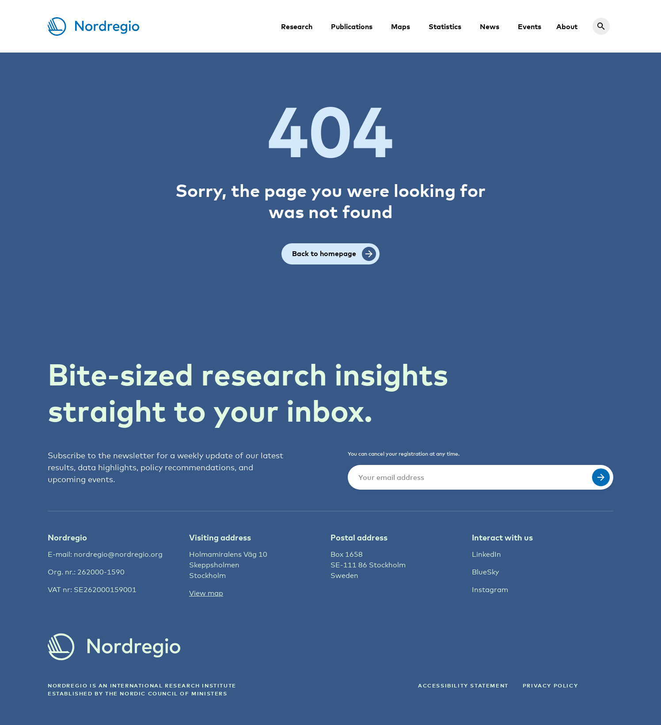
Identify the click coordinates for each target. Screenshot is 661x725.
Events (529, 26)
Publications (351, 26)
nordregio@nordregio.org (118, 554)
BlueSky (485, 572)
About (566, 26)
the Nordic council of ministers (166, 693)
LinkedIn (486, 554)
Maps (400, 26)
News (489, 26)
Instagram (490, 589)
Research (296, 26)
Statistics (445, 26)
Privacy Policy (550, 685)
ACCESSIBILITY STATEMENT (463, 685)
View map (206, 593)
